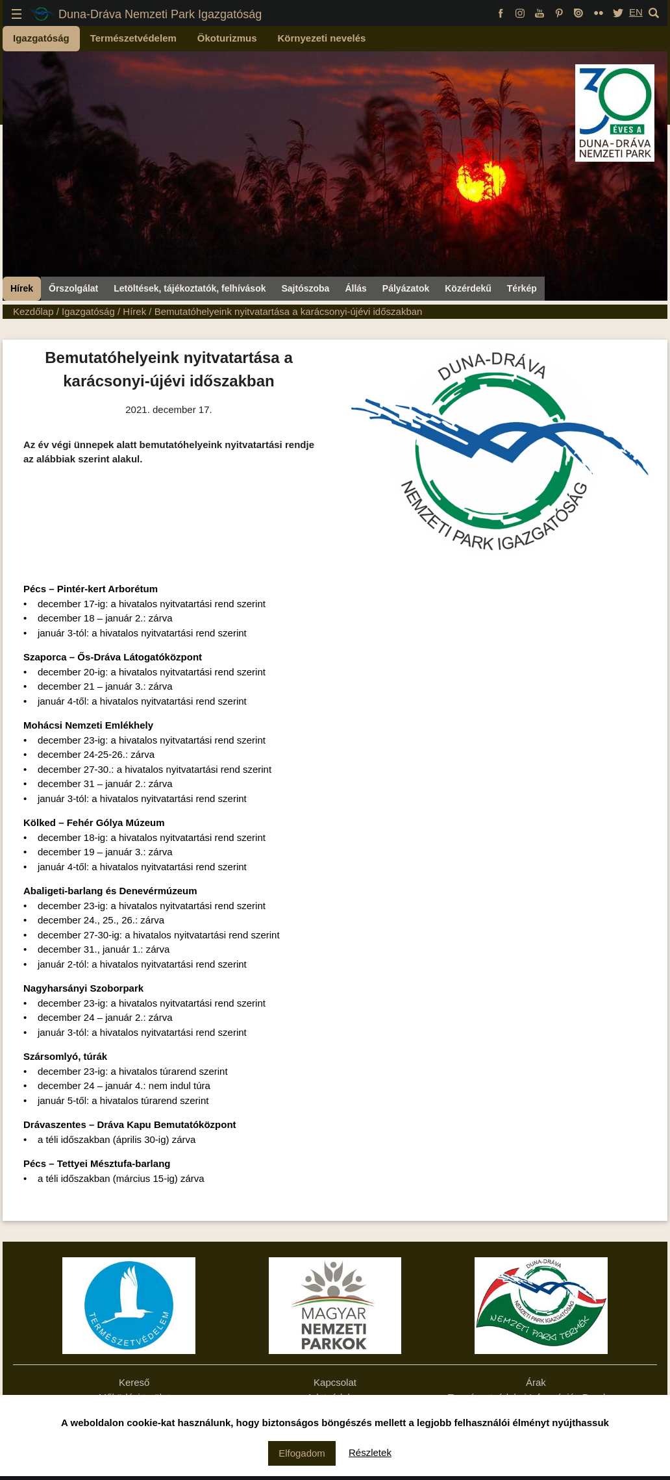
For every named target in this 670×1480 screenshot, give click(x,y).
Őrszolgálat (73, 288)
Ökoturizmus (227, 38)
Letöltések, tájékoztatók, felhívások (190, 288)
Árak (536, 1382)
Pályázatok (405, 288)
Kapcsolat (335, 1382)
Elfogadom (302, 1453)
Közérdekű (468, 288)
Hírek (21, 288)
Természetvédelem (133, 38)
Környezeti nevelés (322, 38)
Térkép (522, 288)
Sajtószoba (305, 288)
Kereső (134, 1382)
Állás (355, 288)
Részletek (370, 1452)
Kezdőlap (33, 311)
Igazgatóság (41, 38)
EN (636, 12)
